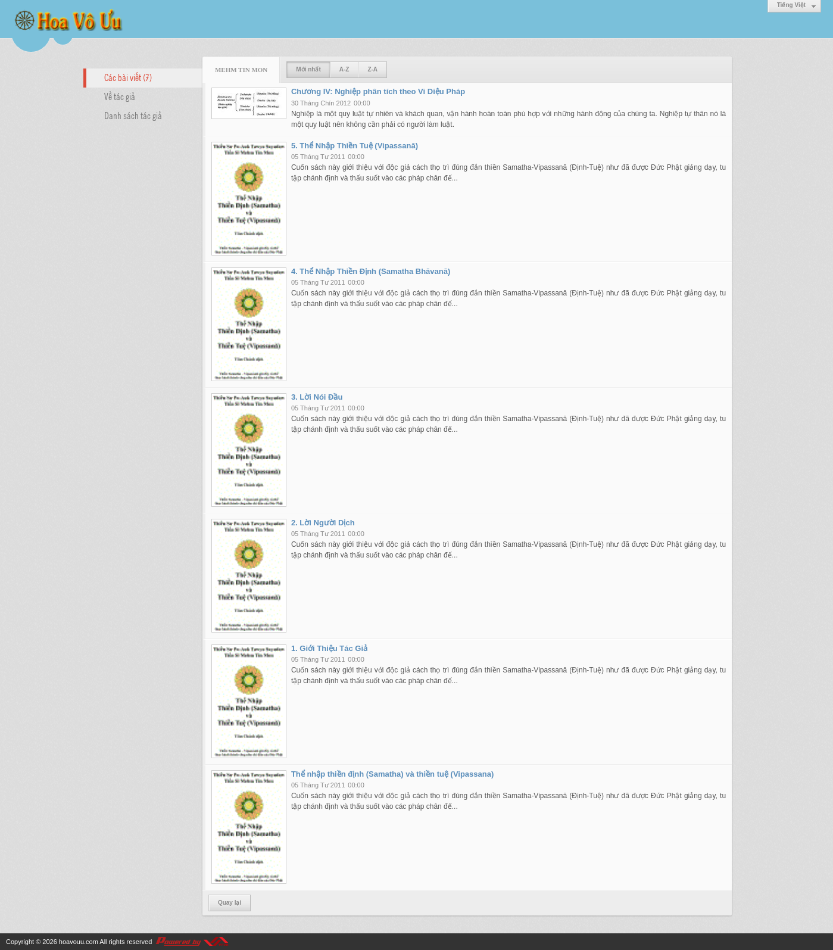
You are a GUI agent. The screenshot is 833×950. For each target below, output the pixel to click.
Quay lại (229, 902)
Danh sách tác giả (133, 115)
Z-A (372, 69)
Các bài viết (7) (128, 76)
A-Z (344, 69)
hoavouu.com (78, 941)
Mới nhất (308, 69)
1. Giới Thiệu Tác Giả (329, 648)
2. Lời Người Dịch (323, 522)
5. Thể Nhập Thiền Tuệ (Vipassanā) (354, 145)
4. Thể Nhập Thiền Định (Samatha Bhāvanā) (370, 271)
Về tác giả (119, 95)
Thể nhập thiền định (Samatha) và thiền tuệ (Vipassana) (392, 774)
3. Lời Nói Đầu (317, 397)
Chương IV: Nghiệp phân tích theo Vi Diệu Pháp (378, 91)
